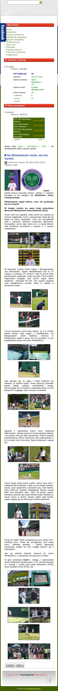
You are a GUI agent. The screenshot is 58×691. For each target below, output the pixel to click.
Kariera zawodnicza (15, 35)
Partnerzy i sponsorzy (16, 52)
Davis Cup (10, 45)
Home (9, 29)
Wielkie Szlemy (13, 42)
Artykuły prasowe (13, 49)
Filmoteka (10, 47)
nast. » (41, 139)
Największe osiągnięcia (16, 37)
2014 (44, 146)
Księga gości (12, 55)
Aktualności (11, 32)
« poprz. (16, 101)
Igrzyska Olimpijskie (15, 39)
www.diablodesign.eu (33, 688)
